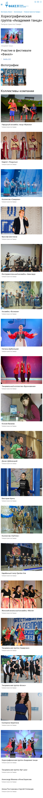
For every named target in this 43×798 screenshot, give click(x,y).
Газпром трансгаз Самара (32, 12)
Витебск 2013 (7, 59)
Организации (18, 12)
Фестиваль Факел (6, 12)
